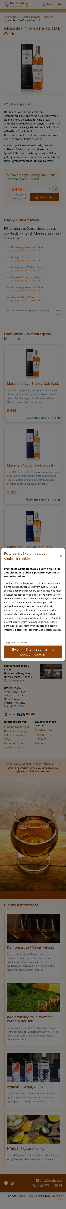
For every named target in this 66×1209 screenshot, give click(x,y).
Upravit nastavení (16, 642)
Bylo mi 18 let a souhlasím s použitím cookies (33, 651)
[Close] (61, 556)
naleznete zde (53, 629)
